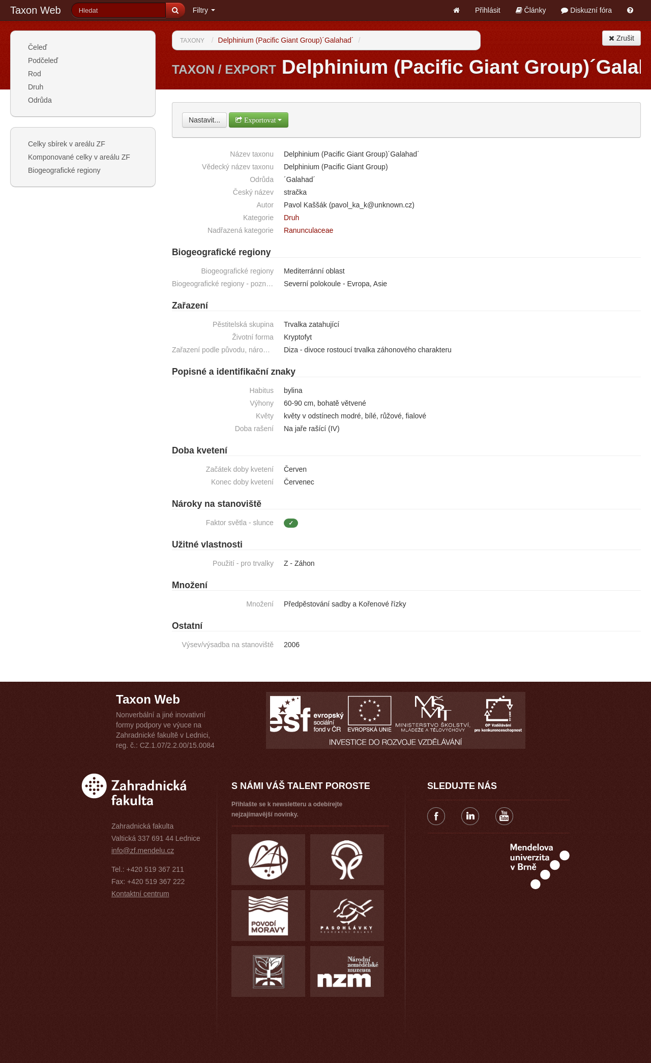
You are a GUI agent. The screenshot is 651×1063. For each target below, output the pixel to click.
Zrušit (621, 38)
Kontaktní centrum (140, 894)
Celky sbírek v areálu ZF (66, 144)
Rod (34, 74)
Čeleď (37, 47)
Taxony (192, 40)
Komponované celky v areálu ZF (79, 157)
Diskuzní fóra (586, 10)
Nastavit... (204, 120)
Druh (35, 87)
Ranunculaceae (308, 230)
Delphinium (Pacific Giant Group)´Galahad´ (286, 40)
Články (531, 10)
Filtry (204, 10)
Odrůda (40, 100)
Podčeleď (43, 60)
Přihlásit (487, 10)
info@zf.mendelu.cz (142, 850)
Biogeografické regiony (64, 170)
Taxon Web (35, 10)
